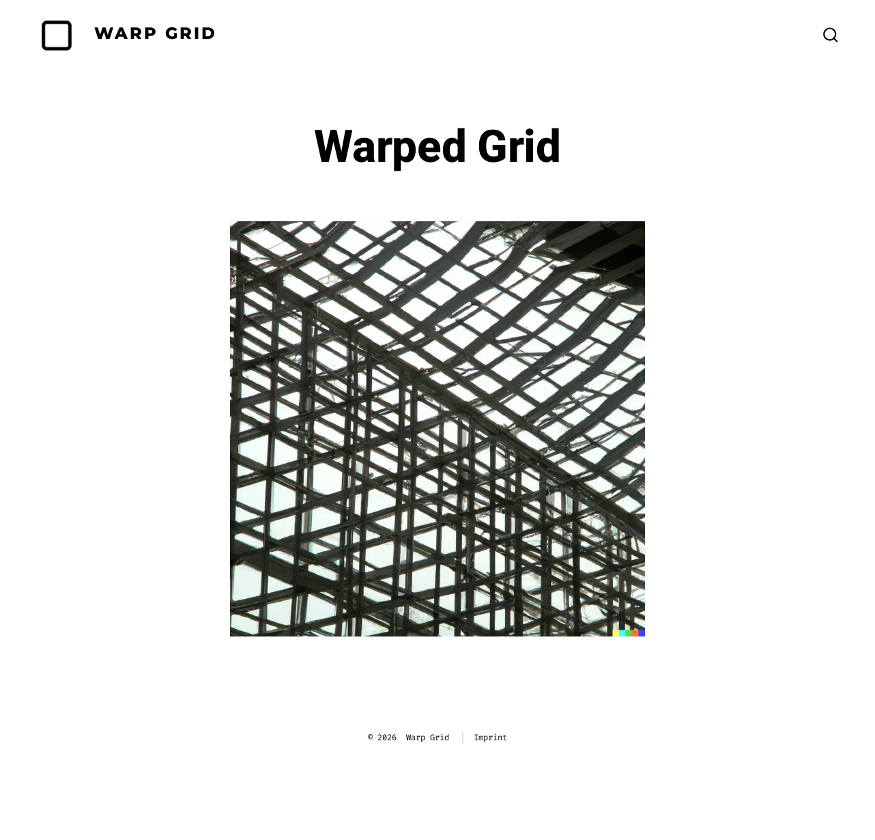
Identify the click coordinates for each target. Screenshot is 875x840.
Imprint (490, 737)
